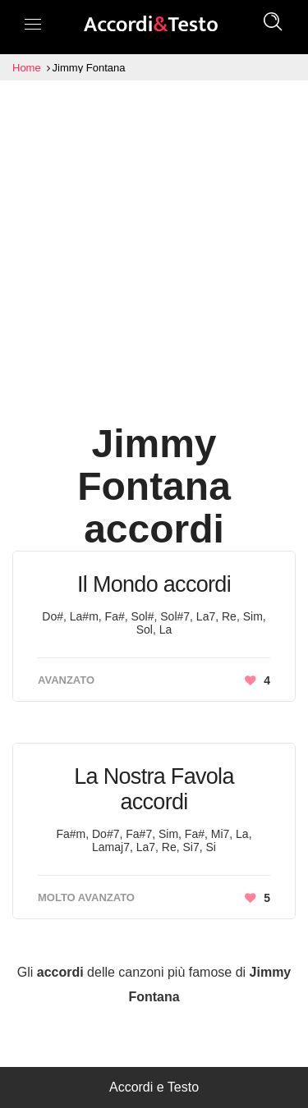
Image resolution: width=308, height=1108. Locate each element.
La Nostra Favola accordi (153, 789)
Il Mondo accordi (154, 584)
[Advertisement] (154, 242)
